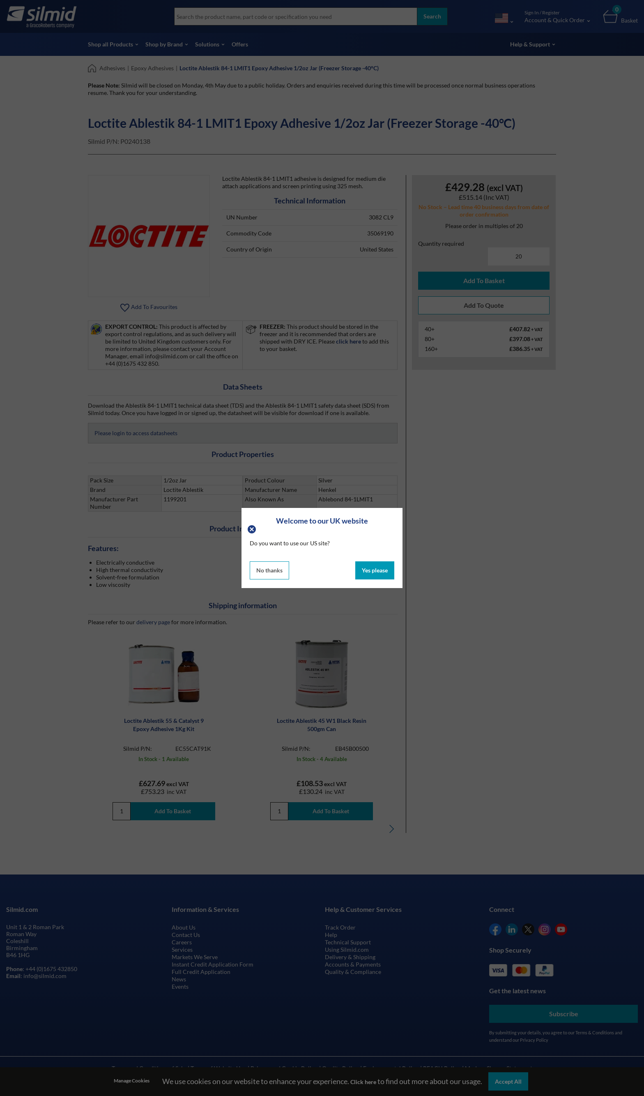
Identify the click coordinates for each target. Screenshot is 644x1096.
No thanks (269, 570)
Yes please (375, 570)
